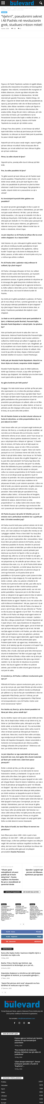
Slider (3, 1076)
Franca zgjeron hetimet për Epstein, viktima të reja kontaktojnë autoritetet (29, 1024)
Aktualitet (4, 1069)
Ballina (3, 8)
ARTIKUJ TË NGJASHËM (13, 876)
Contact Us (22, 1098)
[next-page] (23, 908)
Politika (3, 1066)
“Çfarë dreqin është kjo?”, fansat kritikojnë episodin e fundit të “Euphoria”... (27, 1047)
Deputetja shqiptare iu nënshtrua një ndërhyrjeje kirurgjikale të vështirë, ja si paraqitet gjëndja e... (20, 958)
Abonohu (37, 925)
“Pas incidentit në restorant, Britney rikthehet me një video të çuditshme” (28, 1036)
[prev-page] (20, 908)
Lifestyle (4, 1080)
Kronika (3, 1083)
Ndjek (39, 920)
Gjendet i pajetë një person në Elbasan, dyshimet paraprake (34, 855)
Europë (3, 1087)
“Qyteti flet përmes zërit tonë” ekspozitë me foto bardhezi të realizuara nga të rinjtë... (20, 968)
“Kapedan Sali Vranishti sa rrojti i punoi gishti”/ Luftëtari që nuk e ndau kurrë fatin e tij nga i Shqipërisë (21, 893)
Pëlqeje (38, 915)
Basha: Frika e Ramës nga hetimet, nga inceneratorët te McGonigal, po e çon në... (17, 948)
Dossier (9, 8)
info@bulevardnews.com (26, 1002)
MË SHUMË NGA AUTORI (31, 876)
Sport (3, 1073)
